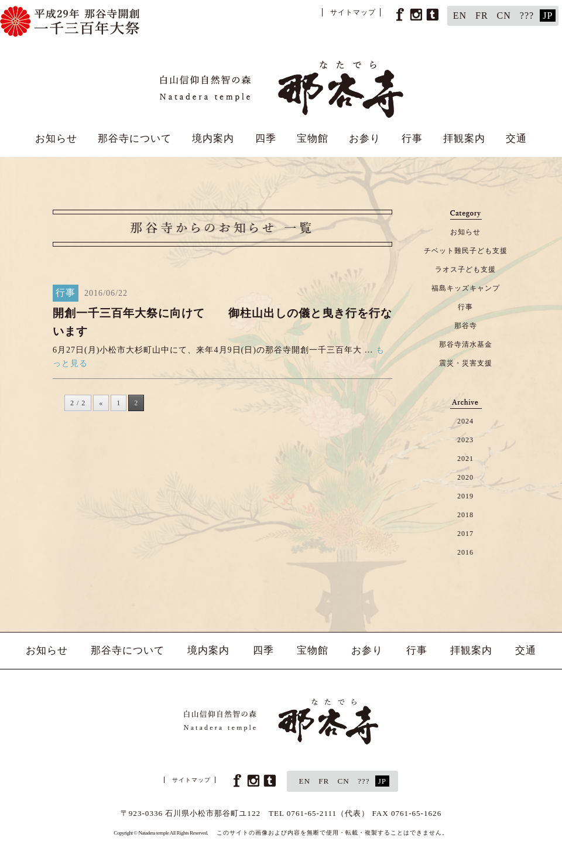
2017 (465, 533)
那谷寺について (135, 138)
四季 (265, 138)
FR (481, 15)
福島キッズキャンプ (465, 288)
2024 (465, 421)
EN (460, 15)
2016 (465, 552)
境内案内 (213, 138)
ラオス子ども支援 (465, 269)
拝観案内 (464, 138)
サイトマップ (353, 12)
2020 (465, 477)
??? (527, 15)
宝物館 (312, 138)
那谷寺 (465, 326)
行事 (412, 138)
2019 (465, 496)
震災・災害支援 (465, 363)
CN (504, 15)
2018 (465, 515)
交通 (516, 138)
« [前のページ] (101, 403)
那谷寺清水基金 (465, 344)
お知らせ (56, 138)
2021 (465, 458)
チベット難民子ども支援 (466, 251)
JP (548, 15)
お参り (365, 138)
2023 (465, 440)
